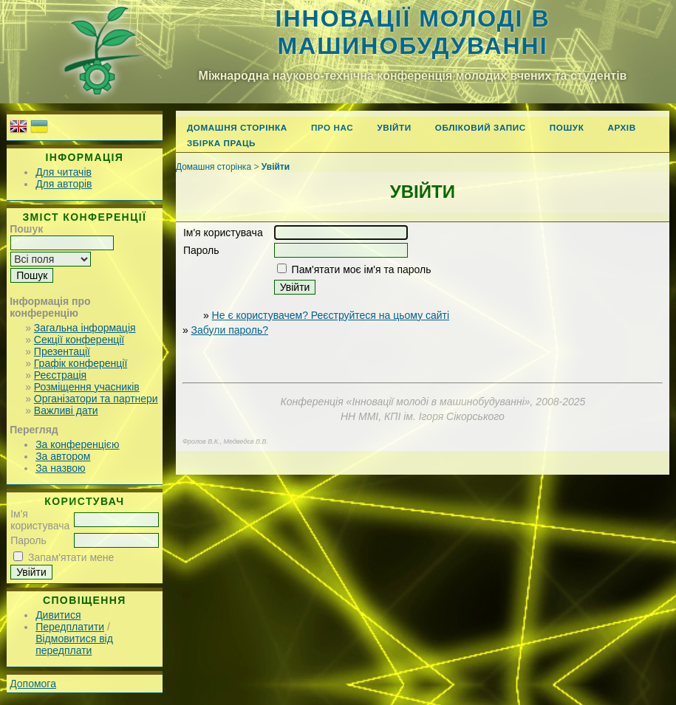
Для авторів (63, 184)
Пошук (567, 127)
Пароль (28, 540)
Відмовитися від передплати (74, 644)
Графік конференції (80, 363)
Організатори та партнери (96, 399)
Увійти (394, 127)
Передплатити (69, 627)
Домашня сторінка (237, 127)
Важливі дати (66, 410)
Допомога (33, 683)
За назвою (60, 468)
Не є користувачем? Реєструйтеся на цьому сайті (331, 315)
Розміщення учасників (87, 387)
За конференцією (77, 444)
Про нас (332, 127)
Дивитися (58, 615)
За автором (62, 456)
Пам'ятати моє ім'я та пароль (361, 269)
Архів (621, 127)
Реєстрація (60, 375)
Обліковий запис (480, 127)
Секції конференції (79, 339)
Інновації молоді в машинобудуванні (413, 32)
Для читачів (63, 172)
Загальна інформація (85, 328)
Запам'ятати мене (71, 557)
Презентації (62, 351)
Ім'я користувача (39, 520)
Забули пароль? (229, 330)
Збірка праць (221, 143)
